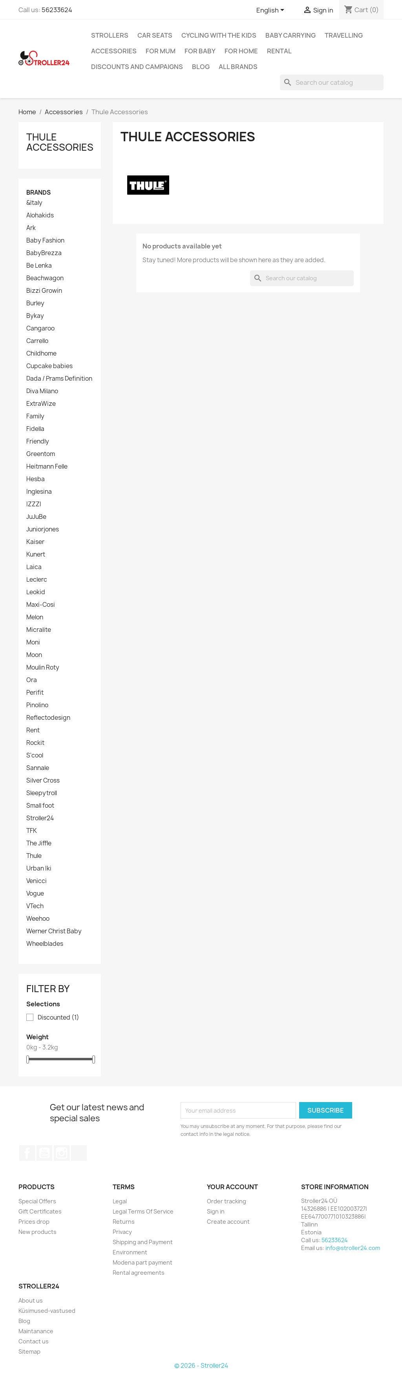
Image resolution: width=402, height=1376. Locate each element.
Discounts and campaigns (137, 66)
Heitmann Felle (47, 467)
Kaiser (35, 542)
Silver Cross (43, 781)
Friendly (37, 441)
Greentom (40, 454)
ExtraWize (41, 404)
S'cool (34, 755)
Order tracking (226, 1201)
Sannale (37, 768)
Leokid (35, 592)
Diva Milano (42, 391)
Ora (31, 680)
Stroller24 (40, 818)
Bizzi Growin (44, 291)
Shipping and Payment (143, 1242)
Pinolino (37, 705)
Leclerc (36, 580)
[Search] (332, 82)
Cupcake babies (49, 366)
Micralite (38, 630)
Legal (120, 1201)
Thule (34, 856)
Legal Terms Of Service (143, 1211)
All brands (238, 66)
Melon (34, 617)
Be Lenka (39, 266)
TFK (31, 831)
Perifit (35, 693)
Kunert (35, 554)
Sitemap (29, 1351)
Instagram (61, 1153)
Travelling (344, 35)
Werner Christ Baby (54, 931)
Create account (228, 1221)
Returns (124, 1221)
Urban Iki (38, 868)
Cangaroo (40, 328)
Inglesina (39, 492)
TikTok (79, 1153)
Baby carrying (290, 35)
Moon (34, 655)
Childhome (41, 354)
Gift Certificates (40, 1211)
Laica (34, 567)
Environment (130, 1252)
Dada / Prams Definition (59, 379)
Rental (279, 51)
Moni (33, 642)
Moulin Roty (42, 668)
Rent (33, 730)
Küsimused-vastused (46, 1310)
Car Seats (154, 35)
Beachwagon (45, 278)
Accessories (114, 51)
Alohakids (40, 215)
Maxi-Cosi (40, 605)
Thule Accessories (59, 142)
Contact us (33, 1341)
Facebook (27, 1153)
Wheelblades (44, 944)
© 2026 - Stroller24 (201, 1365)
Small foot (40, 806)
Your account (232, 1187)
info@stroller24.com (352, 1248)
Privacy (122, 1231)
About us (30, 1300)
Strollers (109, 35)
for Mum (160, 51)
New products (37, 1231)
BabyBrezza (44, 253)
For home (241, 51)
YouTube (44, 1153)
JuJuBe (36, 517)
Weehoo (37, 919)
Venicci (36, 881)
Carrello (37, 341)
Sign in (216, 1211)
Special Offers (37, 1201)
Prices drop (33, 1221)
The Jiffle (38, 843)
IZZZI (33, 504)
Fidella (35, 429)
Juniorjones (42, 529)
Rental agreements (138, 1272)
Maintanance (35, 1331)
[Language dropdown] (271, 10)
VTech (35, 906)
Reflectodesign (48, 718)
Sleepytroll (41, 793)
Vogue (35, 894)
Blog (201, 66)
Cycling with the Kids (218, 35)
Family (35, 416)
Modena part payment (142, 1262)
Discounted (58, 1018)
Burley (35, 303)
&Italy (34, 203)
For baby (200, 51)
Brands (38, 192)
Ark (31, 228)
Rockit (35, 743)
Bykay (35, 316)
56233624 (57, 9)
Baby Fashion (45, 241)
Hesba (35, 479)
